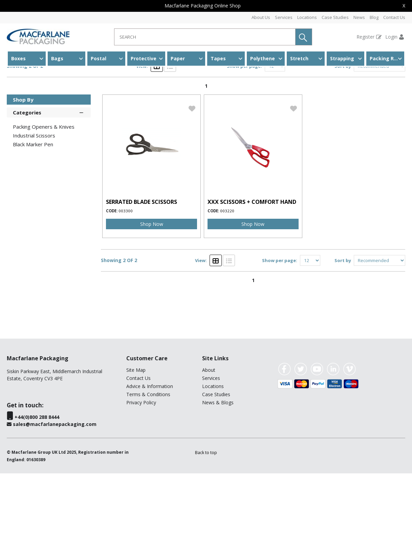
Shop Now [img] (151, 285)
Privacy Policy (141, 464)
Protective (143, 58)
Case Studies (335, 17)
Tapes (218, 58)
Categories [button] (49, 173)
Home (14, 79)
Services (283, 17)
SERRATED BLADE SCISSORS (141, 263)
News (359, 17)
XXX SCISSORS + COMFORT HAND (252, 263)
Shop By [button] (23, 161)
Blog (374, 17)
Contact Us (394, 17)
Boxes (18, 58)
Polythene (262, 58)
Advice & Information (149, 448)
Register (365, 37)
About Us (261, 17)
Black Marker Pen (33, 205)
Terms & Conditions (148, 456)
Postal (98, 58)
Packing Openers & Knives (43, 188)
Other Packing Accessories (94, 79)
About (208, 431)
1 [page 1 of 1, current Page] (206, 147)
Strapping (342, 58)
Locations (307, 17)
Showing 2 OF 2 (25, 127)
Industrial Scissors (153, 79)
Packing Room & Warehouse (387, 58)
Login (391, 37)
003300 (125, 272)
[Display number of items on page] (275, 127)
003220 (227, 272)
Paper (178, 58)
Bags (57, 58)
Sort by (342, 128)
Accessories (43, 79)
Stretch (299, 58)
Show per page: (244, 128)
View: (142, 128)
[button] (303, 36)
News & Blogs (218, 464)
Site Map (136, 431)
